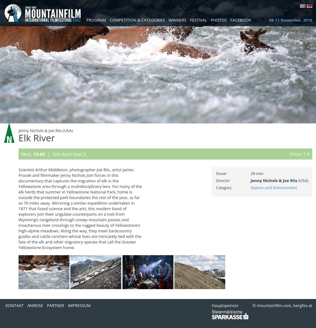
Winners (177, 20)
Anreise (35, 305)
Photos (219, 20)
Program (96, 20)
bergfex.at (302, 305)
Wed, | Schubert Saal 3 (53, 154)
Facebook (241, 20)
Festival (198, 20)
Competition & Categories (137, 20)
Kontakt (14, 305)
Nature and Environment (274, 187)
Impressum (79, 305)
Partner (55, 305)
